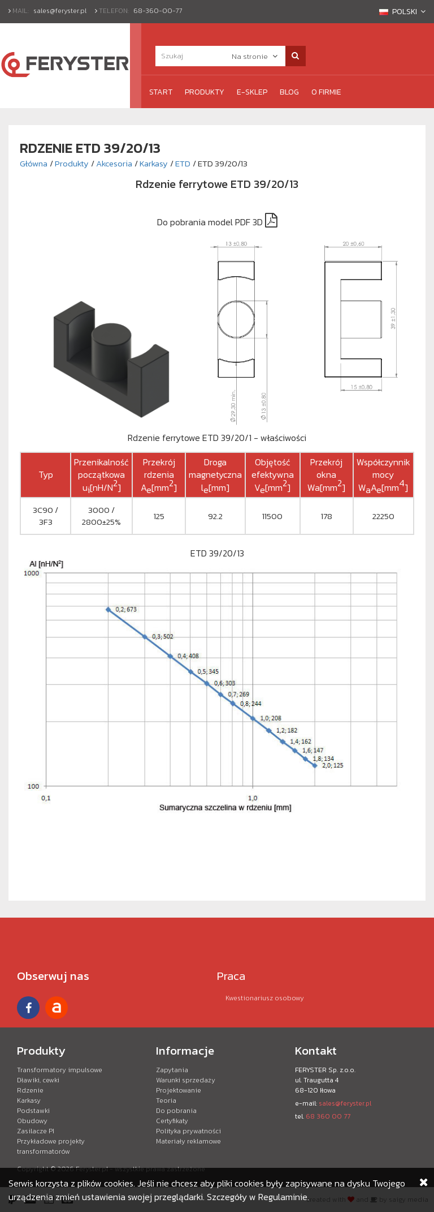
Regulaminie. (283, 1197)
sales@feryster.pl (59, 11)
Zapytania (172, 1070)
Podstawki (33, 1111)
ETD (182, 163)
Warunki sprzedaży (185, 1080)
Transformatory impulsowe (59, 1070)
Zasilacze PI (35, 1131)
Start (160, 92)
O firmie (326, 92)
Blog (289, 92)
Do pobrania (176, 1111)
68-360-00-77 (158, 11)
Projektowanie (178, 1090)
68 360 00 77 (328, 1116)
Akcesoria (114, 163)
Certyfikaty (172, 1121)
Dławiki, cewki (38, 1080)
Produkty (204, 92)
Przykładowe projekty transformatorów (51, 1146)
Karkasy (154, 163)
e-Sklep (252, 92)
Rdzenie (30, 1090)
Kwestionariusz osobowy (264, 998)
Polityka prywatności (188, 1131)
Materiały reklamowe (188, 1141)
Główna (33, 163)
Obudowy (32, 1121)
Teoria (166, 1100)
